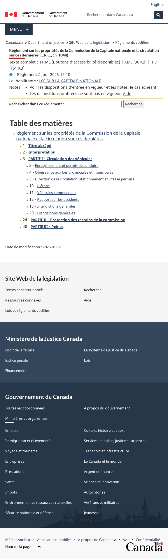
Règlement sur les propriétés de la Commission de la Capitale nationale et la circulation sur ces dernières (78, 136)
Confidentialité (148, 539)
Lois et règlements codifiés (27, 310)
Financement (16, 370)
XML (128, 62)
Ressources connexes (23, 300)
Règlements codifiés (132, 42)
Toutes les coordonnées (25, 408)
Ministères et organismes (26, 418)
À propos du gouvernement (107, 408)
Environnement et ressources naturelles (38, 502)
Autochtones (94, 492)
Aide (127, 93)
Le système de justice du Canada (111, 350)
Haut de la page (23, 546)
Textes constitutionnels (24, 289)
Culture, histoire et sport (104, 430)
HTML (45, 62)
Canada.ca (14, 42)
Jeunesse (91, 512)
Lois (87, 360)
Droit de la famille (20, 350)
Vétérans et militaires (101, 502)
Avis (126, 539)
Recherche (93, 289)
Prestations (14, 471)
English (157, 4)
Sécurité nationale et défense (29, 512)
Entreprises (14, 461)
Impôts (11, 492)
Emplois (11, 430)
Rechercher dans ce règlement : (36, 104)
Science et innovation (101, 482)
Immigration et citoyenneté (28, 440)
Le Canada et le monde (103, 461)
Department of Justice (46, 42)
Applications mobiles (54, 539)
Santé (10, 482)
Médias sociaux (18, 539)
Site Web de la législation (89, 42)
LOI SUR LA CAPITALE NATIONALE (70, 80)
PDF (155, 62)
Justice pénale (16, 360)
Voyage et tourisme (21, 451)
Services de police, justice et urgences (115, 440)
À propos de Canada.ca (97, 539)
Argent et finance (98, 471)
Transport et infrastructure (106, 451)
